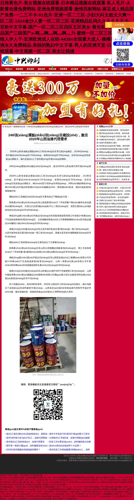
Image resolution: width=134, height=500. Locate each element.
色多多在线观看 (45, 499)
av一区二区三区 (76, 487)
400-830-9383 (102, 458)
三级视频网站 (107, 494)
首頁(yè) (8, 69)
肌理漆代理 (109, 74)
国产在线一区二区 (7, 489)
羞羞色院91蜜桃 (24, 494)
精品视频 (118, 487)
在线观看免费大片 (84, 496)
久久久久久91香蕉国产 (41, 494)
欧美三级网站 (58, 499)
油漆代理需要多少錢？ (108, 143)
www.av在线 (32, 499)
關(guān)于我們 (11, 74)
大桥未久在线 (21, 487)
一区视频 (10, 499)
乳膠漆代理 (67, 74)
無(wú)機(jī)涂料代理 (28, 74)
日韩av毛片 (78, 489)
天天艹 (96, 496)
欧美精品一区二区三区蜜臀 (64, 496)
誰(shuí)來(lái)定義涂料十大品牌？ (65, 446)
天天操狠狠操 (71, 499)
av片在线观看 (20, 499)
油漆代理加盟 (56, 74)
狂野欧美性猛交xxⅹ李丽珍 (14, 496)
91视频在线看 (46, 496)
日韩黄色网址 (76, 492)
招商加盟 (52, 69)
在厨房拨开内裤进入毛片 (92, 492)
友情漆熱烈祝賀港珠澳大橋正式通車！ (114, 149)
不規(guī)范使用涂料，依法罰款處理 (114, 197)
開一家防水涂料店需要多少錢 (111, 170)
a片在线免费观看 (35, 487)
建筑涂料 (41, 69)
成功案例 (74, 69)
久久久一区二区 (62, 487)
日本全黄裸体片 (62, 492)
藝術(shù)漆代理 (43, 74)
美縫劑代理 (120, 74)
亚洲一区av (128, 487)
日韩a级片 (20, 489)
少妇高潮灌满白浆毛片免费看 (60, 489)
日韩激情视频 (49, 487)
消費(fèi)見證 (102, 69)
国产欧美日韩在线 (93, 494)
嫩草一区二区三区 (29, 492)
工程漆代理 (99, 74)
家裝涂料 (19, 69)
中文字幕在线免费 (12, 492)
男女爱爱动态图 (32, 496)
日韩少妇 (87, 489)
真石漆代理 (78, 74)
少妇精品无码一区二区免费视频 (113, 496)
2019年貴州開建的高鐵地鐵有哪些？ (23, 449)
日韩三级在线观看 (91, 487)
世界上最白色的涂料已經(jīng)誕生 (113, 207)
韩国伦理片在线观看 (100, 489)
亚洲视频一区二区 (117, 489)
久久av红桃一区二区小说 (36, 489)
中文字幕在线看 (107, 487)
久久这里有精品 (58, 494)
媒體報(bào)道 (117, 69)
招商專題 (63, 69)
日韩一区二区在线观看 (75, 494)
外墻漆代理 (88, 74)
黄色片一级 (11, 494)
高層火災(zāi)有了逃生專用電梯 (112, 200)
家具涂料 (30, 69)
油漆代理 (31, 60)
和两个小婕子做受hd (46, 492)
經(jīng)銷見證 (88, 69)
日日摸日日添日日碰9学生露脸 (117, 492)
